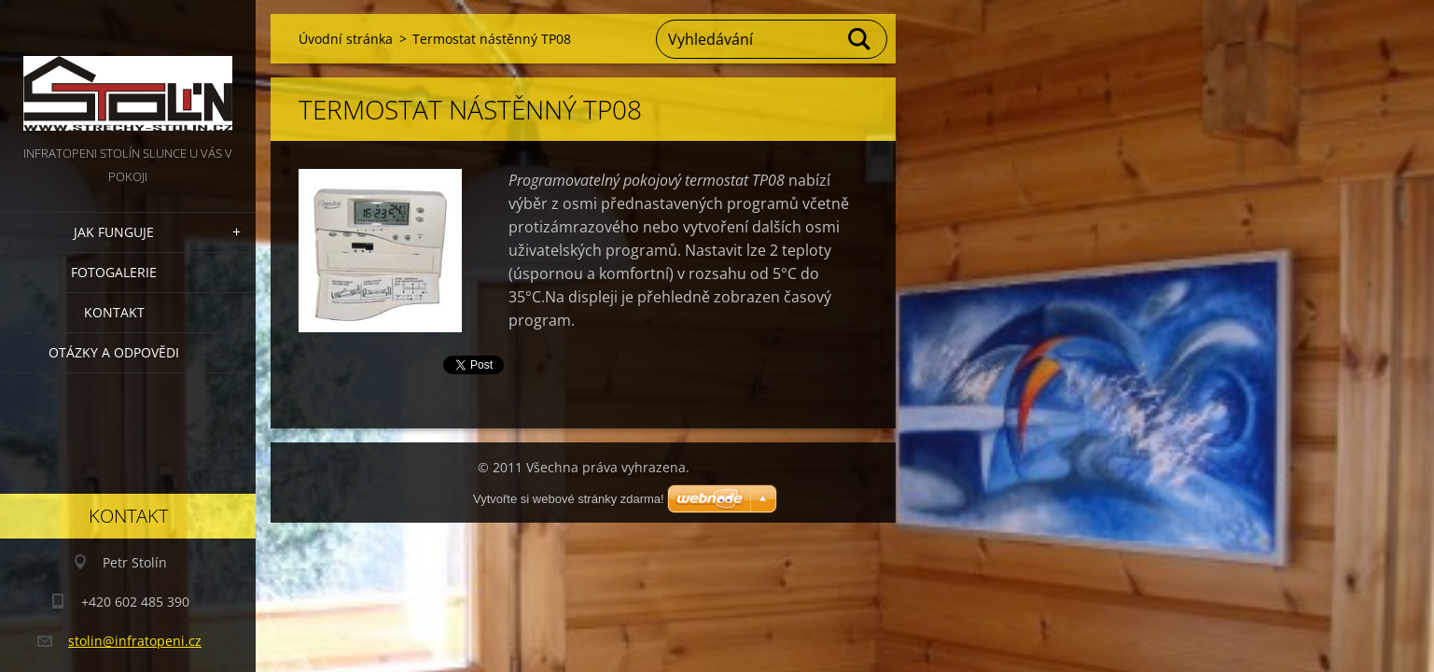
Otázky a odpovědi (114, 352)
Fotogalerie (114, 272)
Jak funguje (114, 232)
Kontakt (114, 312)
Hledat (860, 39)
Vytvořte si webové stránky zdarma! (568, 499)
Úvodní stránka (346, 39)
